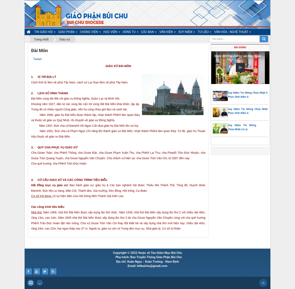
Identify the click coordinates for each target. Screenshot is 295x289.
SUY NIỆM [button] (186, 32)
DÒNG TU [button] (130, 32)
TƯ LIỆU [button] (204, 32)
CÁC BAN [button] (149, 32)
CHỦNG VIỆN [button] (90, 32)
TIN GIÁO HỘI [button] (45, 32)
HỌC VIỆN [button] (111, 32)
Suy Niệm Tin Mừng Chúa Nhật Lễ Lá (242, 127)
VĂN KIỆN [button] (167, 32)
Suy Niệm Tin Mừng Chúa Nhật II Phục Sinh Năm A (248, 94)
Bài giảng (240, 47)
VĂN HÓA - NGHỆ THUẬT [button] (232, 32)
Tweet (37, 59)
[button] (240, 67)
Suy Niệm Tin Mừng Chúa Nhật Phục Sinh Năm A (248, 111)
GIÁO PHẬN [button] (67, 32)
